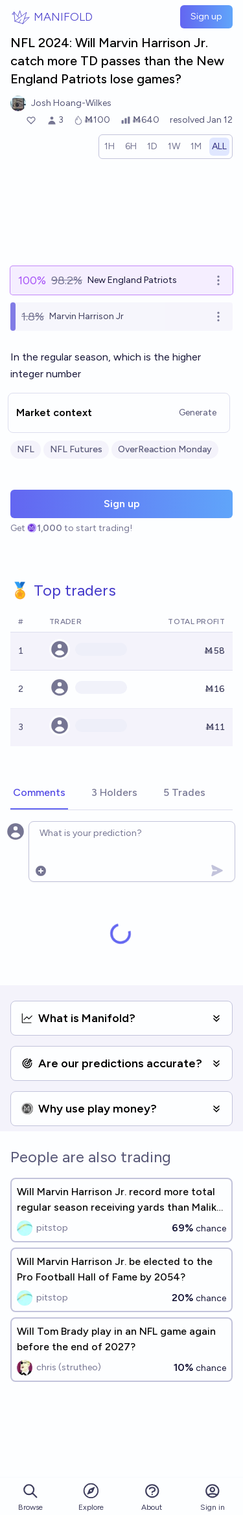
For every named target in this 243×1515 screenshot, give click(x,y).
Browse (30, 1497)
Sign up (206, 16)
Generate (197, 412)
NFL (25, 449)
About (151, 1497)
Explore (91, 1496)
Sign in (212, 1497)
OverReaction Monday (165, 449)
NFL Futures (76, 449)
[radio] (109, 147)
